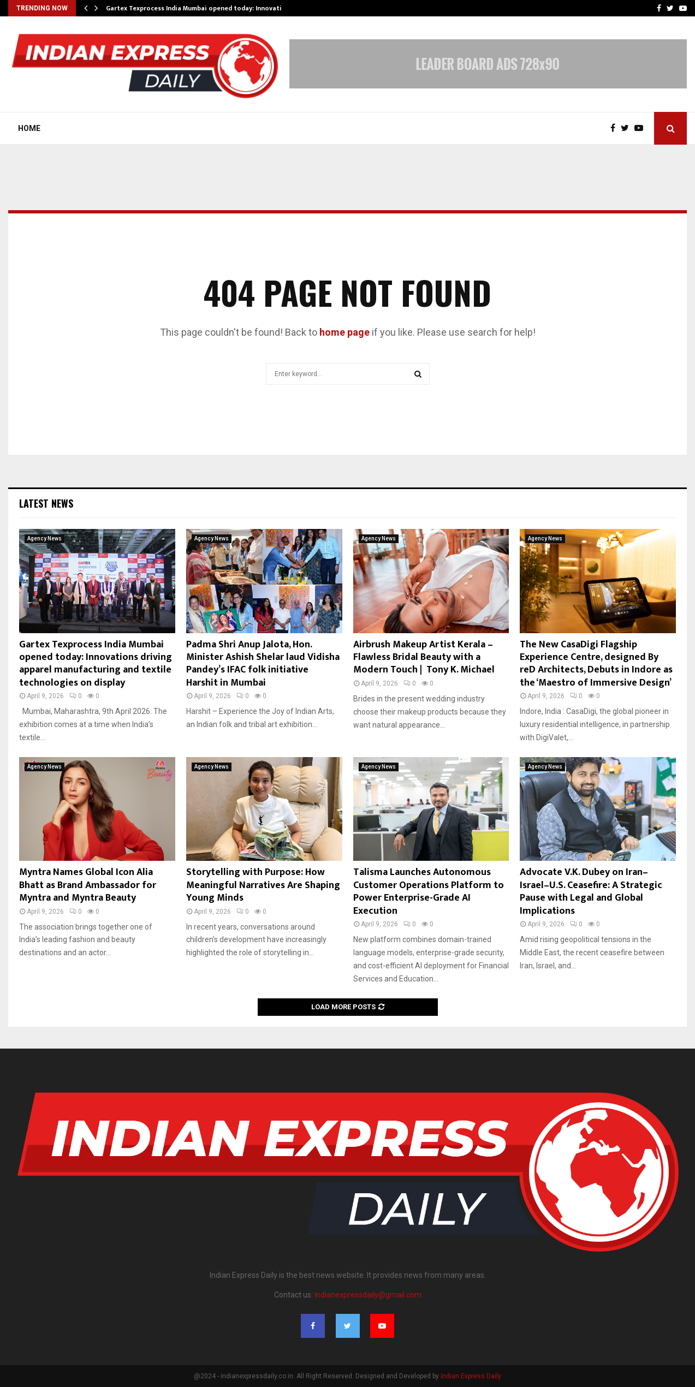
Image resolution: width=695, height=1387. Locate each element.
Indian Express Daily (471, 1376)
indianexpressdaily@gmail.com (367, 1294)
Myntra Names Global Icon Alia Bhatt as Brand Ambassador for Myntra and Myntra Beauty (87, 885)
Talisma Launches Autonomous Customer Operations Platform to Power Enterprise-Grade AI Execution (428, 891)
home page (344, 332)
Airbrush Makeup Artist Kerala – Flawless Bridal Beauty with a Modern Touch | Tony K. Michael (424, 657)
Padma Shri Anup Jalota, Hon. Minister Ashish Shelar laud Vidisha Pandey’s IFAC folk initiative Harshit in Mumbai (263, 663)
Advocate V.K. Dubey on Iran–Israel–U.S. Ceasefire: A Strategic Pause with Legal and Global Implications (591, 891)
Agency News (44, 538)
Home (29, 128)
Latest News (46, 503)
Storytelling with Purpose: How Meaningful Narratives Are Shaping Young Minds (263, 885)
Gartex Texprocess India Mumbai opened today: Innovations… (202, 8)
